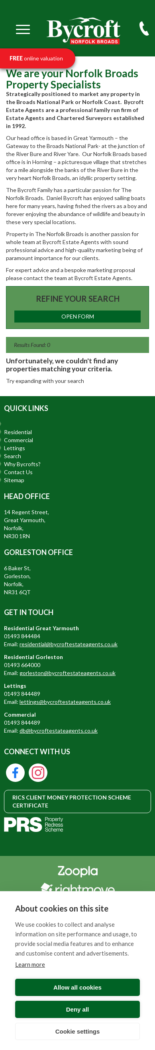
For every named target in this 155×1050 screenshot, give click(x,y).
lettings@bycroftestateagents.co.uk (65, 701)
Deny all (77, 1009)
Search (12, 456)
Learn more (30, 964)
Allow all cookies (77, 987)
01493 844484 (22, 636)
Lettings (14, 448)
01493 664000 (22, 664)
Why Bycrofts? (22, 464)
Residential (18, 432)
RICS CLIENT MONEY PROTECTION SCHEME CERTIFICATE (71, 801)
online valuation (36, 58)
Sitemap (14, 480)
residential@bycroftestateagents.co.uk (69, 644)
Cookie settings (77, 1031)
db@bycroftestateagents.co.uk (59, 730)
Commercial (18, 440)
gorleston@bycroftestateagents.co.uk (68, 672)
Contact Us (18, 472)
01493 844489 (22, 693)
